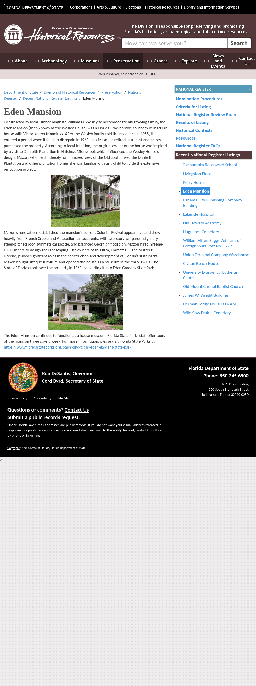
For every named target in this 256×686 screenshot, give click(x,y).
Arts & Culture (109, 7)
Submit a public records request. (43, 414)
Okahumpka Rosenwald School (210, 161)
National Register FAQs (198, 143)
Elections (133, 7)
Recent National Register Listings (50, 95)
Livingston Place (197, 170)
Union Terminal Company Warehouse (216, 251)
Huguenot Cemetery (201, 228)
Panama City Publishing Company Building (212, 199)
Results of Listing (192, 119)
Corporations (81, 7)
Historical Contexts (194, 127)
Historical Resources (162, 7)
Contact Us (77, 406)
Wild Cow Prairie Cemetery (207, 309)
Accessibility (42, 395)
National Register (193, 86)
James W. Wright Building (205, 292)
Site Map (63, 395)
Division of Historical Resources (70, 89)
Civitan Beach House (201, 260)
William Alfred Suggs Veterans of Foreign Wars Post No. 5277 (212, 240)
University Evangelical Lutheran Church (210, 271)
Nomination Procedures (199, 96)
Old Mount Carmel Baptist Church (213, 283)
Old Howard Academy (202, 220)
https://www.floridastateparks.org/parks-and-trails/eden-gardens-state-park (67, 344)
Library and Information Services (211, 7)
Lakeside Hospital (198, 211)
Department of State (21, 89)
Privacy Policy (17, 395)
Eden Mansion (196, 188)
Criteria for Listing (193, 104)
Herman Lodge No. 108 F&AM (209, 301)
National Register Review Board (207, 111)
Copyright (13, 445)
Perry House (194, 179)
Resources (186, 135)
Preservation (111, 89)
